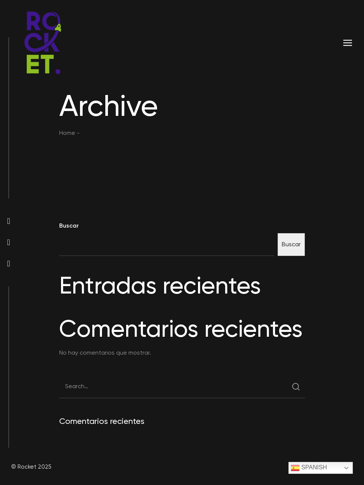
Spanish (309, 467)
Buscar (69, 225)
